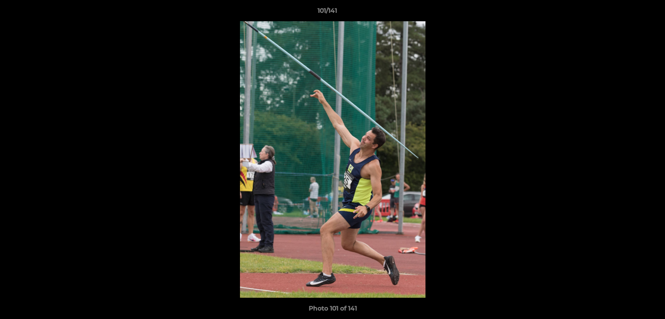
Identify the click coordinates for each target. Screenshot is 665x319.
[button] (627, 13)
